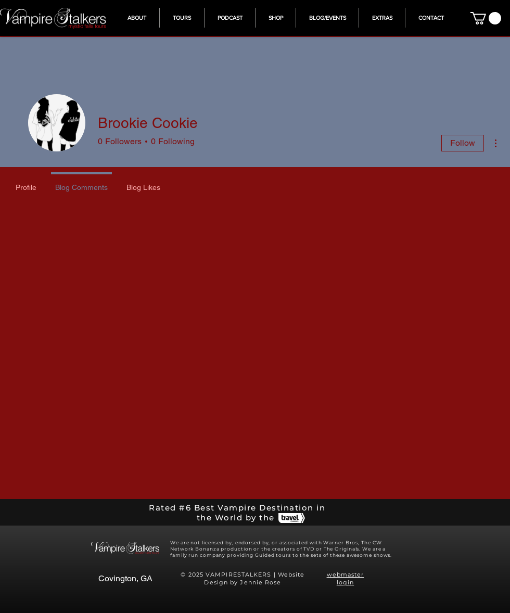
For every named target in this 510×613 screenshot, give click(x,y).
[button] (382, 18)
